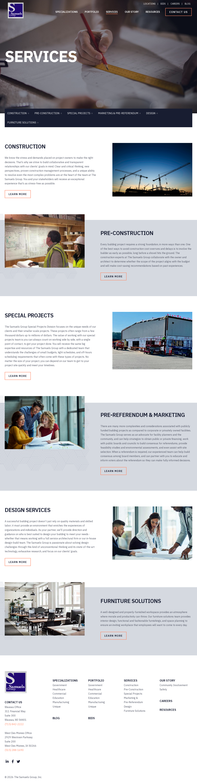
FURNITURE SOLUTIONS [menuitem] (21, 122)
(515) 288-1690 (14, 750)
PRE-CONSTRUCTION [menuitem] (47, 113)
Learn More (18, 194)
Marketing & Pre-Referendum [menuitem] (133, 700)
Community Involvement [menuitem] (174, 685)
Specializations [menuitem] (66, 11)
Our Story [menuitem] (132, 11)
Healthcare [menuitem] (59, 689)
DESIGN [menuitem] (150, 113)
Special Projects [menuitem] (133, 693)
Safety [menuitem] (163, 689)
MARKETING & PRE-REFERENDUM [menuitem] (118, 113)
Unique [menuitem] (57, 706)
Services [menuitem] (112, 11)
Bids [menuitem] (163, 3)
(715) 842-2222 (14, 724)
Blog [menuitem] (187, 3)
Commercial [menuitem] (59, 693)
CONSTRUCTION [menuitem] (17, 113)
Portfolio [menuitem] (92, 11)
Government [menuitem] (60, 685)
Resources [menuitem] (153, 11)
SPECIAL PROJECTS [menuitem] (78, 113)
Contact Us (178, 12)
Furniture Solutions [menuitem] (134, 710)
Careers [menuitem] (175, 3)
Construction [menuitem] (131, 685)
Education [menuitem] (58, 697)
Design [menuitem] (128, 706)
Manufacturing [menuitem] (61, 702)
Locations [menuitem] (150, 3)
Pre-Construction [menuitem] (133, 689)
